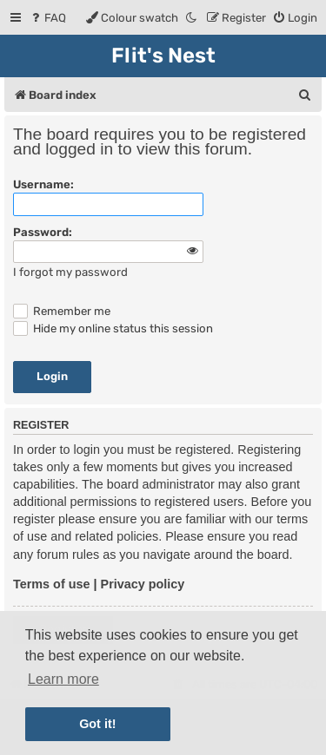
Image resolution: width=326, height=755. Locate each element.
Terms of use (51, 584)
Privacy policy (143, 584)
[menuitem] (47, 17)
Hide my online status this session (113, 328)
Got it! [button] (97, 724)
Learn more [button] (63, 679)
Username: (43, 184)
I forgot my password (70, 272)
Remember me (61, 311)
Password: (42, 232)
